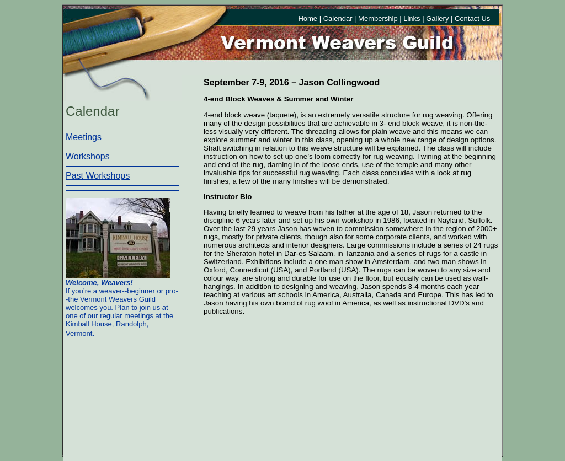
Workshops (88, 156)
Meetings (84, 137)
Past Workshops (98, 175)
